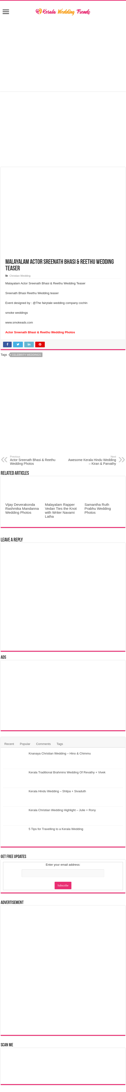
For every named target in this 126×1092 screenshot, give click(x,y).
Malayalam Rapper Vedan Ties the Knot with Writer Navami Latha (61, 510)
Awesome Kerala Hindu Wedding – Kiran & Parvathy (92, 460)
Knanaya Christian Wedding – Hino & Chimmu (60, 753)
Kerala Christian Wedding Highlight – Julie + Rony (62, 810)
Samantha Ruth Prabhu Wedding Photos (97, 508)
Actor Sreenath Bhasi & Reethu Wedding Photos (34, 460)
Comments (43, 744)
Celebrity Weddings (26, 354)
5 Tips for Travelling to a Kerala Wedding (56, 829)
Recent (9, 744)
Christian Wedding (20, 275)
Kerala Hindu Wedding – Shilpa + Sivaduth (57, 791)
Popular (25, 744)
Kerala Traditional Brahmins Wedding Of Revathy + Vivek (67, 772)
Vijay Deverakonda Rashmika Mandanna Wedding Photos (22, 508)
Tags (60, 744)
